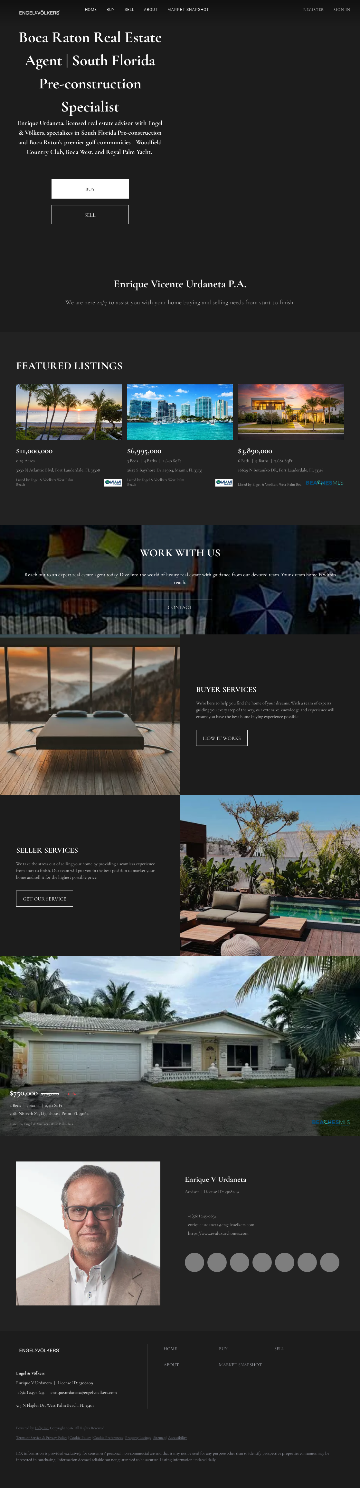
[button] (39, 12)
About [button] (151, 9)
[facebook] (194, 1262)
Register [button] (313, 9)
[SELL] (90, 214)
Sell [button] (129, 9)
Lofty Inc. (42, 1428)
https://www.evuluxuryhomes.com (218, 1233)
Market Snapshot (188, 9)
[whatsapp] (329, 1262)
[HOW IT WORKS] (222, 738)
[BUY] (90, 189)
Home (91, 9)
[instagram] (262, 1262)
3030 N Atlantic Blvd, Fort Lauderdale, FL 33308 (58, 470)
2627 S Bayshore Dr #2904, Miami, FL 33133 (164, 470)
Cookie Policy (80, 1437)
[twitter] (239, 1262)
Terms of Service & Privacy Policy (41, 1437)
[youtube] (284, 1262)
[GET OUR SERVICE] (44, 899)
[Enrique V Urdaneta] (88, 1233)
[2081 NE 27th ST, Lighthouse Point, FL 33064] (180, 1046)
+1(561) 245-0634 (202, 1216)
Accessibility (177, 1437)
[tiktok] (307, 1262)
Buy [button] (111, 9)
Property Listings (138, 1437)
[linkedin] (217, 1262)
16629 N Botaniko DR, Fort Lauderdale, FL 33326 (281, 470)
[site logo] (44, 1362)
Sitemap (159, 1437)
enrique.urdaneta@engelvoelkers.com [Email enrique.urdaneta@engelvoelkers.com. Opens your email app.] (221, 1224)
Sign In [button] (342, 9)
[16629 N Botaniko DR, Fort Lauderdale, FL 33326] (291, 412)
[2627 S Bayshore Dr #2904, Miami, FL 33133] (180, 412)
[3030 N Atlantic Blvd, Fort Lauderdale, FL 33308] (69, 412)
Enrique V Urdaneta (215, 1179)
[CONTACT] (180, 607)
